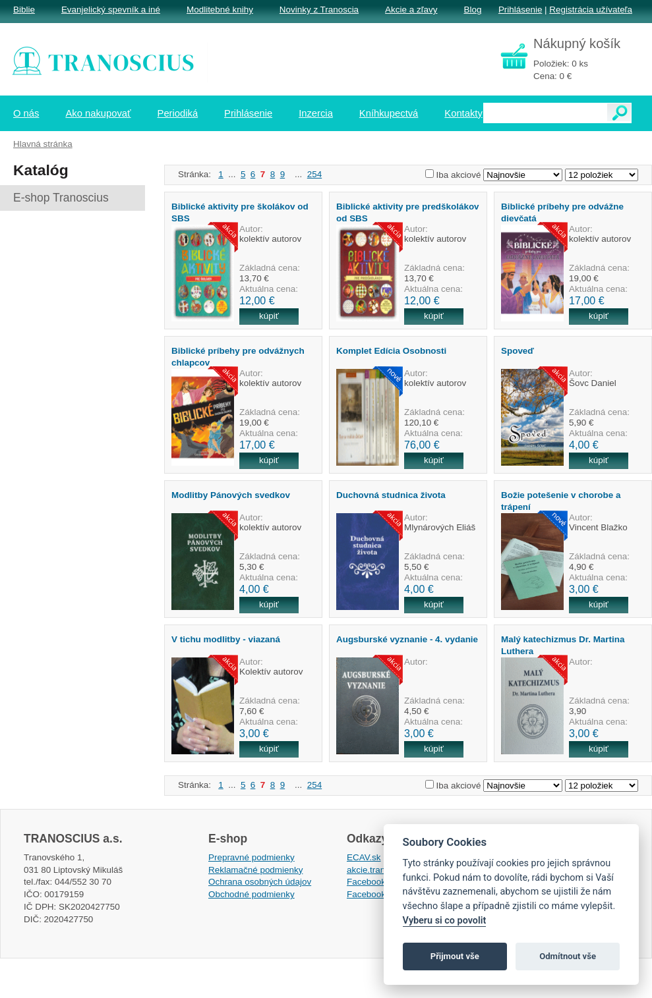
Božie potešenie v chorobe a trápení (560, 500)
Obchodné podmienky (251, 894)
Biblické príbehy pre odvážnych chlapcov (238, 356)
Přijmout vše (454, 956)
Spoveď (517, 351)
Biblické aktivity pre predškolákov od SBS (407, 212)
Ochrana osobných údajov (259, 882)
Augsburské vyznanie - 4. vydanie (407, 639)
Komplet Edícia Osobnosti (391, 351)
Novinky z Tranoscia (319, 9)
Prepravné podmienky (251, 857)
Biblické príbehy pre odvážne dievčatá (562, 212)
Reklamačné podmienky (255, 870)
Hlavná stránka (43, 144)
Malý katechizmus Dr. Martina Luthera (562, 644)
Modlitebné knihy (220, 9)
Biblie (24, 9)
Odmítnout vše (567, 956)
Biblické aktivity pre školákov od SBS (240, 212)
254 (314, 174)
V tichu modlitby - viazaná (225, 639)
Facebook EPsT (378, 894)
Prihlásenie (520, 9)
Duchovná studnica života (391, 495)
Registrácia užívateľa (590, 9)
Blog (472, 9)
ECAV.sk (364, 857)
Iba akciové (458, 175)
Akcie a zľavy (411, 9)
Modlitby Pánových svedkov (230, 495)
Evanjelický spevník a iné (110, 9)
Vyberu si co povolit (445, 920)
